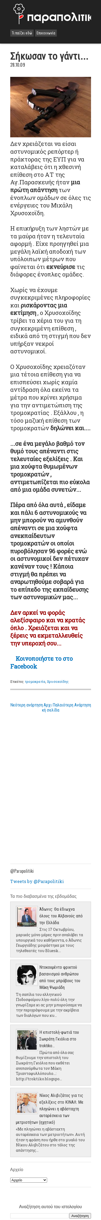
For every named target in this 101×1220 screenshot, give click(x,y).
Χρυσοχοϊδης (58, 681)
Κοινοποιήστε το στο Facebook (41, 662)
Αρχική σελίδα (50, 707)
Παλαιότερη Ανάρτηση (72, 705)
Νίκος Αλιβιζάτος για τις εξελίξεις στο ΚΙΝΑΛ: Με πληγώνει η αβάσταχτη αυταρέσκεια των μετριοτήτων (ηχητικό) (49, 1109)
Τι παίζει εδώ (22, 33)
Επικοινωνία (46, 33)
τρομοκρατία (35, 681)
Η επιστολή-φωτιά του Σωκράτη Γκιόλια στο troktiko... (59, 1039)
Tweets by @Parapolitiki (37, 881)
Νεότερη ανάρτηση (26, 705)
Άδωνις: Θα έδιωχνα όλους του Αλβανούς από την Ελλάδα (61, 916)
